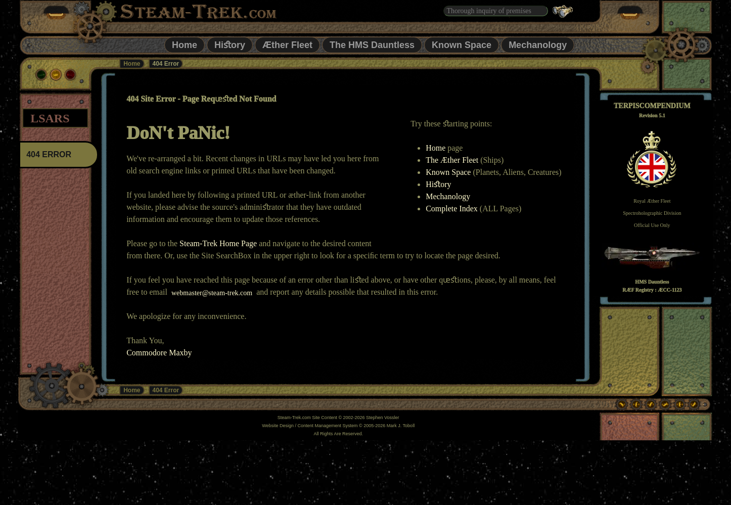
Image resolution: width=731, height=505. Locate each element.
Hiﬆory (229, 45)
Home (184, 45)
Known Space (461, 45)
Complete (442, 208)
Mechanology (538, 45)
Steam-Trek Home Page (218, 243)
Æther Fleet (287, 45)
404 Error (166, 390)
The (433, 160)
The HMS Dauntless (372, 45)
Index (468, 208)
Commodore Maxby (159, 352)
